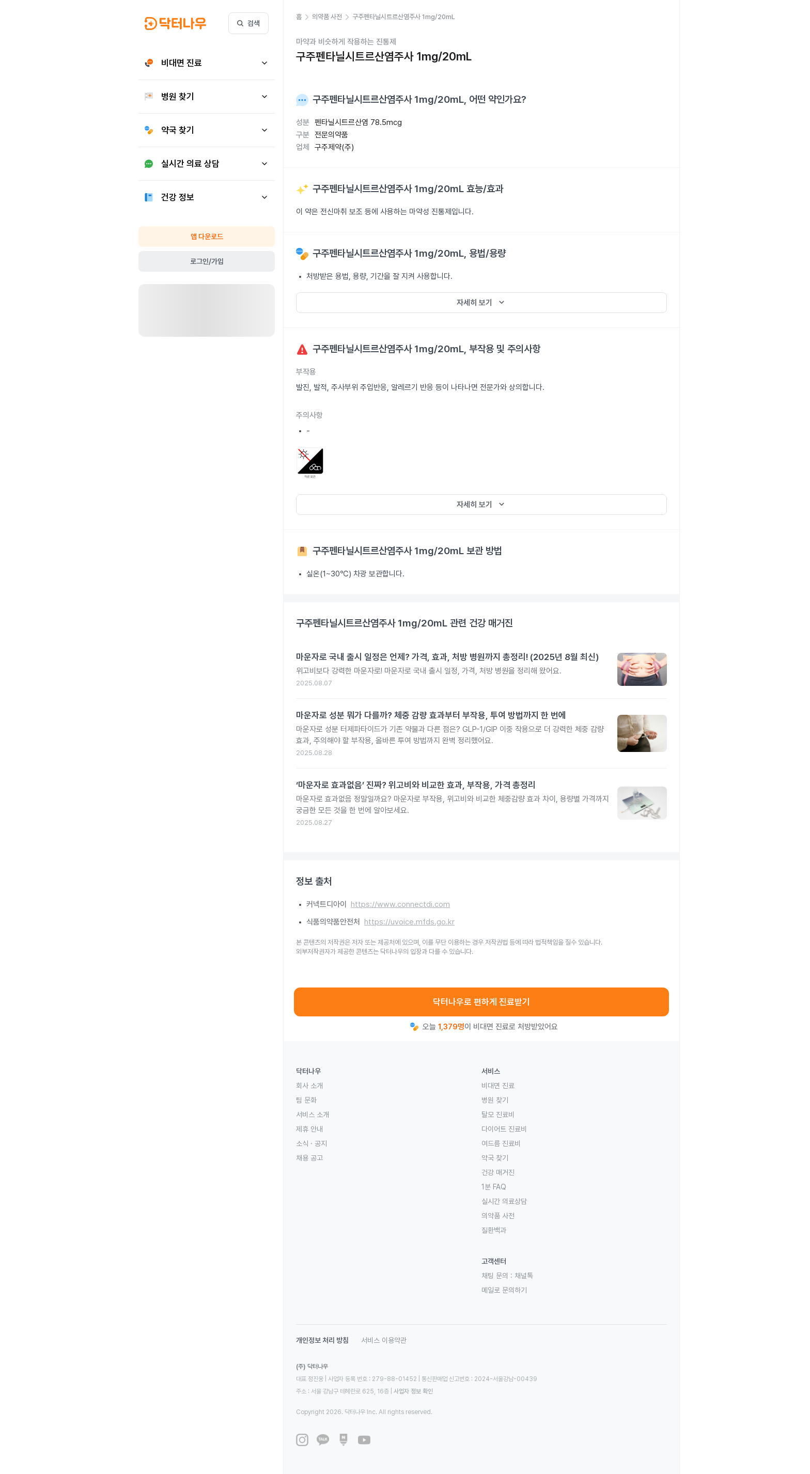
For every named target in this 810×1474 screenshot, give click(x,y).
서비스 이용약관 (384, 1340)
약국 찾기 (494, 1158)
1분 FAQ (493, 1187)
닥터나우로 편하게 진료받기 (481, 1002)
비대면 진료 (498, 1085)
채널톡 (524, 1276)
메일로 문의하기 (504, 1290)
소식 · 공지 (311, 1143)
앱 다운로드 (207, 236)
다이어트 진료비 (504, 1129)
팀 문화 (306, 1100)
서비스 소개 (312, 1114)
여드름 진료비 (501, 1143)
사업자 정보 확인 (413, 1391)
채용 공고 (309, 1158)
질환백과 (493, 1230)
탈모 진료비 (498, 1114)
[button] (304, 17)
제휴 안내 (309, 1129)
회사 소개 (309, 1085)
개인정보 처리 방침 (322, 1340)
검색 (248, 23)
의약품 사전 (498, 1216)
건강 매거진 (498, 1172)
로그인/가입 (207, 261)
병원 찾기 (494, 1100)
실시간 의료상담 (504, 1201)
